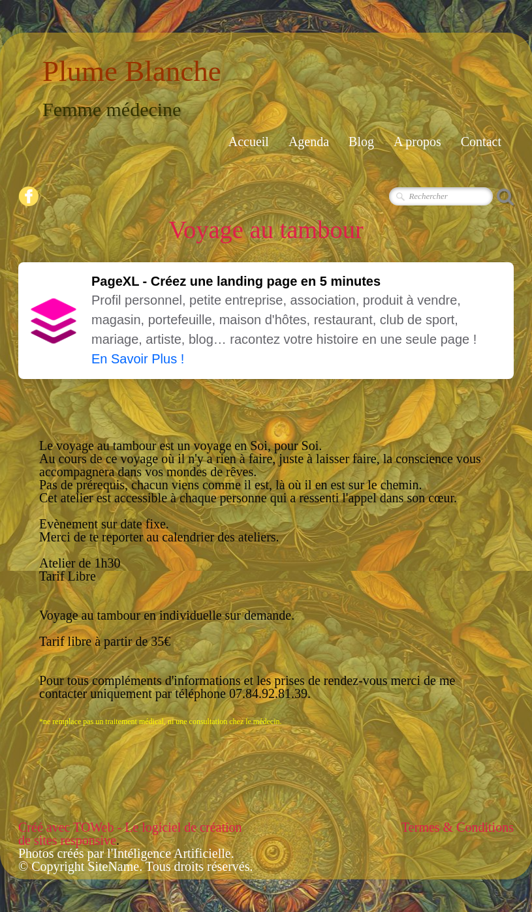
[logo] (137, 85)
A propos (417, 141)
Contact (481, 141)
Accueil (248, 141)
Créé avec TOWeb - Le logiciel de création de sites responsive (130, 833)
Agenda (309, 141)
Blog (361, 141)
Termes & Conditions (457, 827)
